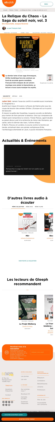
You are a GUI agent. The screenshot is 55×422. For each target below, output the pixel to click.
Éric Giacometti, (8, 24)
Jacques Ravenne (21, 24)
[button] (14, 414)
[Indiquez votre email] (38, 352)
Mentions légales (44, 411)
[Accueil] (9, 4)
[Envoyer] (48, 352)
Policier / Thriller (13, 10)
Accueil (5, 10)
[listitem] (3, 402)
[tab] (6, 96)
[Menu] (46, 4)
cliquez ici (20, 358)
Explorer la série (46, 83)
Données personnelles (12, 411)
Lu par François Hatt (14, 28)
